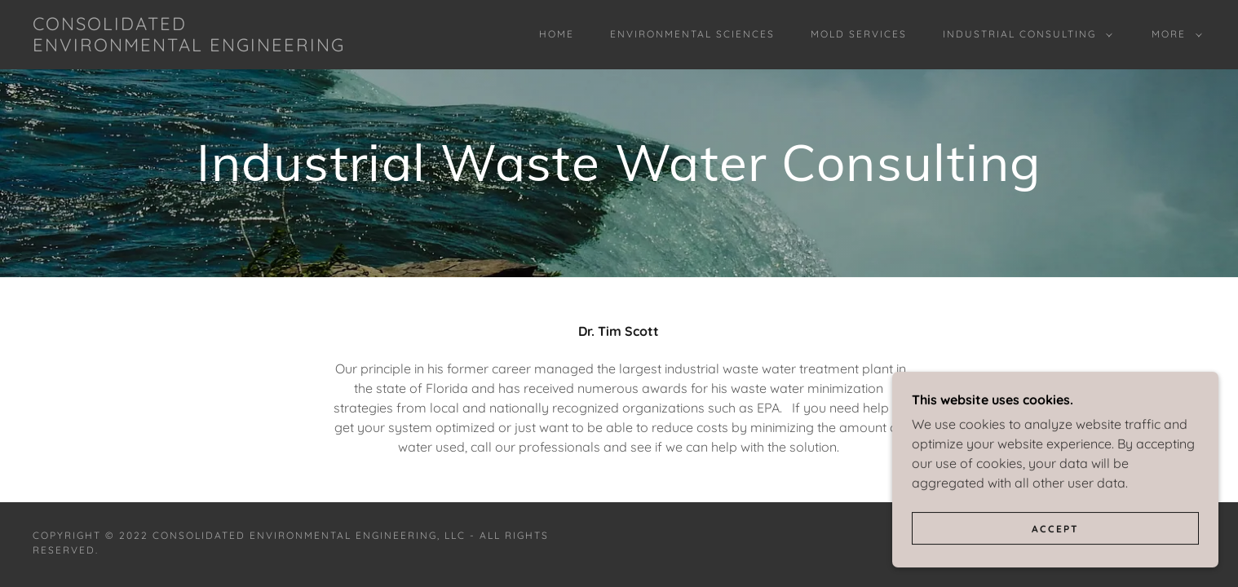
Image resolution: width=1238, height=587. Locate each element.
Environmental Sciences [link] (692, 34)
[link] (195, 46)
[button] (1024, 34)
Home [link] (556, 34)
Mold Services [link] (859, 34)
